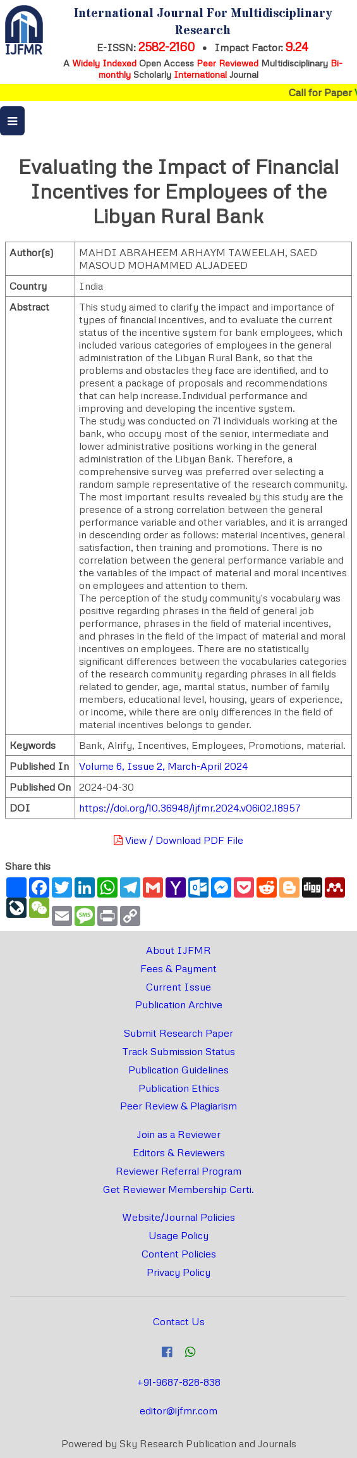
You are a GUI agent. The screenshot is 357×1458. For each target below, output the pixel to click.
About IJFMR (178, 950)
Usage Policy (178, 1235)
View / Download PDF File (178, 840)
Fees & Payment (178, 968)
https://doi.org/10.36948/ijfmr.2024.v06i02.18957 (190, 807)
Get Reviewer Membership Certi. (178, 1189)
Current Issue (178, 986)
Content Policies (179, 1253)
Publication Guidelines (178, 1069)
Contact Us (179, 1321)
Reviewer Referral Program (178, 1171)
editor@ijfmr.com (178, 1410)
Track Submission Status (178, 1051)
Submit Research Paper (178, 1033)
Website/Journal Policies (178, 1217)
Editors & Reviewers (179, 1152)
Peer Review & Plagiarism (178, 1105)
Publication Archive (178, 1004)
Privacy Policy (178, 1272)
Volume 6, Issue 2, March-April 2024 (163, 766)
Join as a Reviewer (178, 1134)
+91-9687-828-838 (179, 1382)
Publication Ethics (178, 1088)
